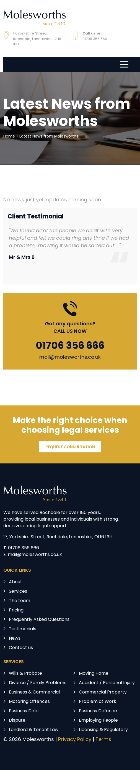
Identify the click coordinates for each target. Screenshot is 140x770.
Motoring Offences (29, 702)
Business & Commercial (34, 692)
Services (18, 591)
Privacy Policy (74, 739)
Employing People (98, 720)
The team (19, 601)
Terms (103, 739)
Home (9, 137)
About (15, 582)
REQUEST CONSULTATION (70, 447)
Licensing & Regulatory (103, 730)
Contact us (21, 648)
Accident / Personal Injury (107, 683)
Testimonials (22, 629)
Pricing (16, 610)
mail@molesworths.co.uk (70, 357)
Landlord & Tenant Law (33, 730)
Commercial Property (103, 692)
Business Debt (24, 711)
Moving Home (93, 673)
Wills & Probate (25, 673)
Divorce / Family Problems (37, 683)
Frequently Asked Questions (39, 620)
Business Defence (98, 711)
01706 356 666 (70, 346)
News (14, 638)
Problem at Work (97, 702)
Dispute (17, 720)
